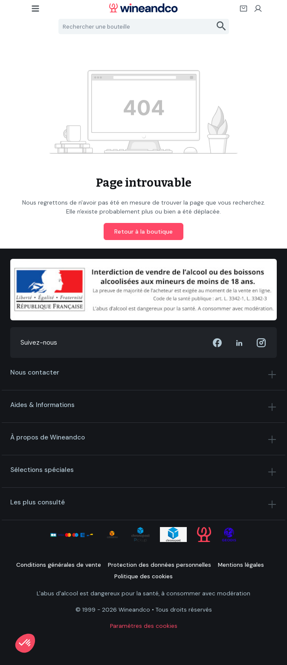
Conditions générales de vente (58, 564)
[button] (25, 643)
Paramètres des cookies (143, 626)
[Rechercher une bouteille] (136, 26)
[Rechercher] (221, 26)
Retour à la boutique (143, 231)
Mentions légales (241, 564)
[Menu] (36, 11)
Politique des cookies (143, 576)
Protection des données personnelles (159, 564)
